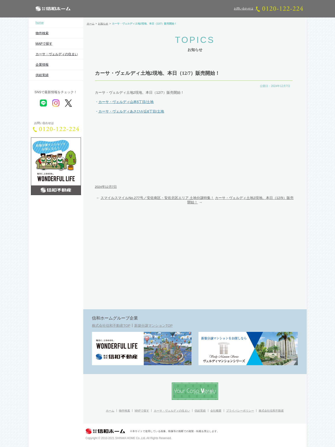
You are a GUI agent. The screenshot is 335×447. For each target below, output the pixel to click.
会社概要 (215, 410)
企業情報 (42, 64)
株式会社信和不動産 (271, 410)
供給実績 (42, 75)
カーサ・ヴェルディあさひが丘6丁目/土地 (131, 111)
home (40, 22)
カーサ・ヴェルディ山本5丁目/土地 (126, 102)
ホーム (110, 410)
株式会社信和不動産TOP (111, 325)
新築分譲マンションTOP (153, 325)
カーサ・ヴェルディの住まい (57, 54)
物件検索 (42, 33)
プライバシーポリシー (240, 410)
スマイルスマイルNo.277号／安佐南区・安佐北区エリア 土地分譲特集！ (157, 198)
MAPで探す (44, 43)
